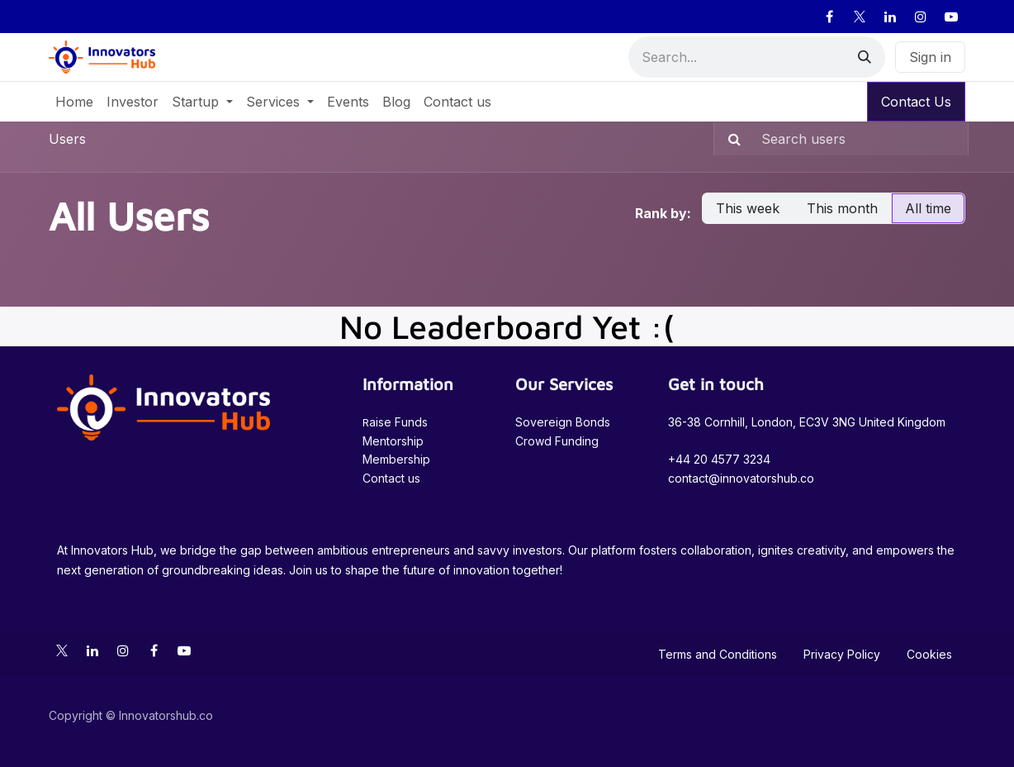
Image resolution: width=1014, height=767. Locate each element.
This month (842, 208)
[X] (859, 16)
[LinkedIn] (890, 16)
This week (747, 208)
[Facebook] (829, 16)
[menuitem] (74, 101)
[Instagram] (920, 16)
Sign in (930, 57)
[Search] (864, 57)
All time (928, 208)
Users (67, 139)
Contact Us (916, 101)
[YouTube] (951, 16)
